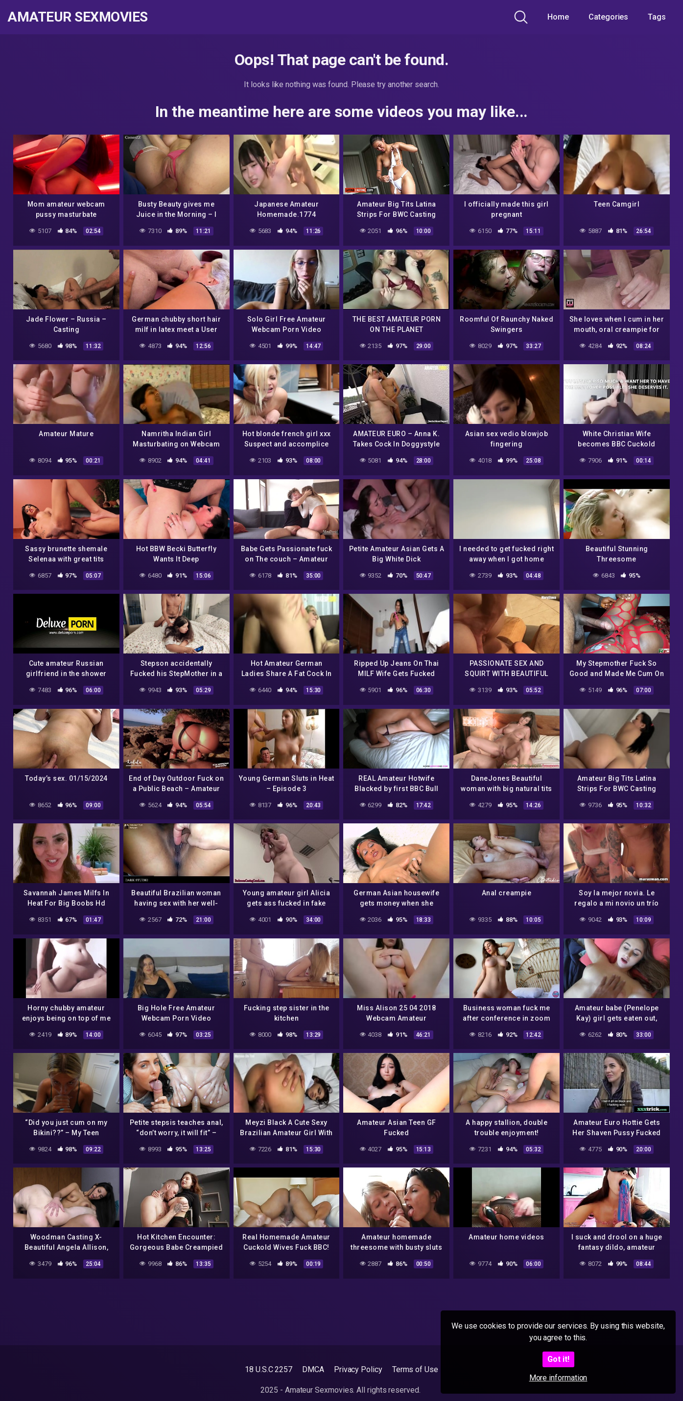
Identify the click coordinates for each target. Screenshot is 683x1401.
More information (558, 1377)
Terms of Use (415, 1369)
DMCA (313, 1369)
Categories (608, 17)
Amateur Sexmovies (77, 17)
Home (558, 17)
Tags (657, 17)
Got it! (558, 1359)
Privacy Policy (358, 1369)
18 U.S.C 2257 (268, 1369)
